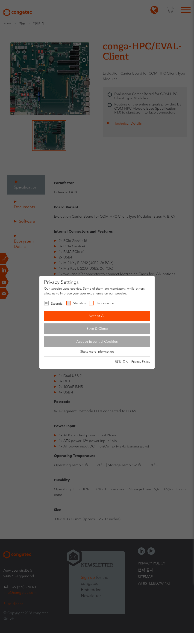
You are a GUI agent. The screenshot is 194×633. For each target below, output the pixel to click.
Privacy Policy (140, 362)
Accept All (97, 316)
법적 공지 (122, 362)
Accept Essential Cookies (97, 341)
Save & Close (97, 328)
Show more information (97, 352)
